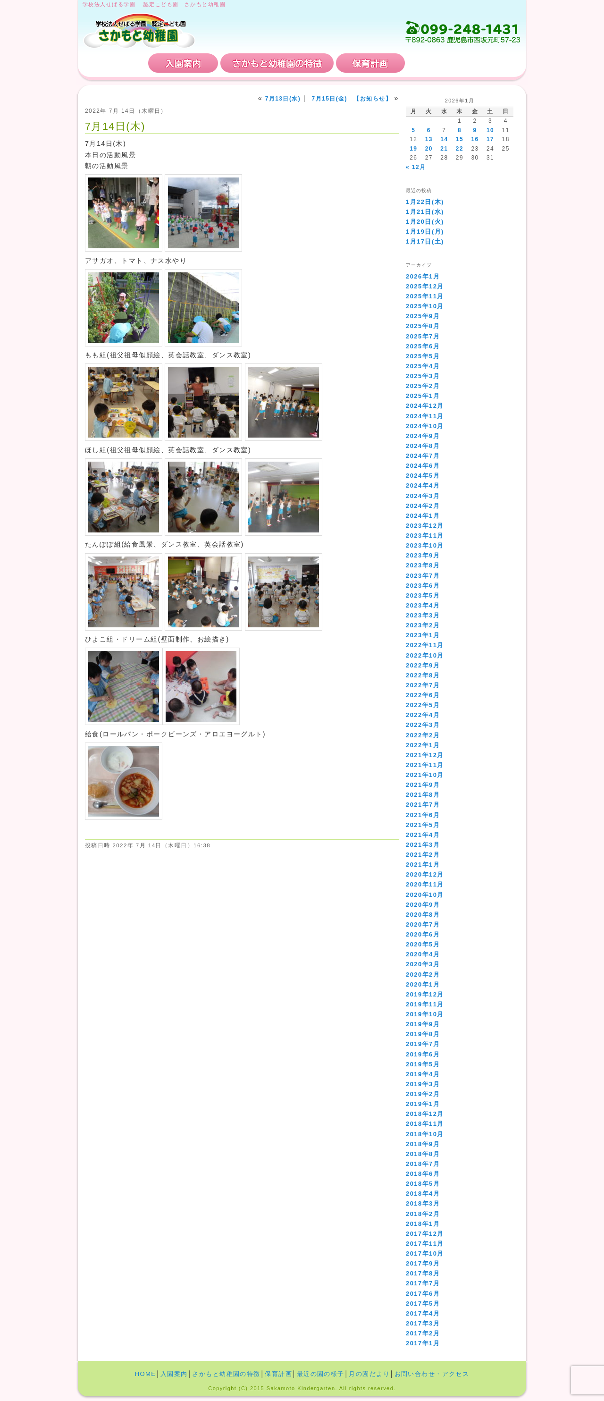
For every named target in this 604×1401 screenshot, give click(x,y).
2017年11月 (425, 1243)
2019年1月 (423, 1103)
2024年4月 (423, 485)
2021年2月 (423, 854)
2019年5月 (423, 1064)
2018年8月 (423, 1153)
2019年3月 (423, 1084)
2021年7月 (423, 804)
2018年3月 (423, 1203)
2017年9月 (423, 1263)
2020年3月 (423, 964)
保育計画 (370, 63)
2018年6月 (423, 1173)
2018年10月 (425, 1134)
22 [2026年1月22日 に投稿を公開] (459, 148)
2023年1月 (423, 635)
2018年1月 (423, 1223)
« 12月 (416, 167)
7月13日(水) (283, 98)
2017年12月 (425, 1233)
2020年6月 (423, 934)
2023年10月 (425, 545)
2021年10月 (425, 774)
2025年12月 (425, 286)
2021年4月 (423, 834)
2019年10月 (425, 1014)
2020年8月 (423, 914)
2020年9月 (423, 904)
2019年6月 (423, 1054)
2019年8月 (423, 1034)
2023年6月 (423, 585)
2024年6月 (423, 465)
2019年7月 (423, 1043)
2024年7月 (423, 455)
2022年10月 (425, 655)
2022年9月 (423, 665)
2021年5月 (423, 824)
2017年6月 (423, 1293)
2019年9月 (423, 1024)
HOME (114, 63)
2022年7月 (423, 685)
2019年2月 (423, 1093)
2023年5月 (423, 595)
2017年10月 (425, 1253)
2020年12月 (425, 874)
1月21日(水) (425, 211)
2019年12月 (425, 994)
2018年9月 (423, 1144)
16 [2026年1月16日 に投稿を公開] (474, 139)
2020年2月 (423, 974)
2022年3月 (423, 724)
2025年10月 (425, 306)
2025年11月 (425, 296)
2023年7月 (423, 575)
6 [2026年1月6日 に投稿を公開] (429, 130)
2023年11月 (425, 535)
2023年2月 (423, 625)
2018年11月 (425, 1123)
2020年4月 (423, 954)
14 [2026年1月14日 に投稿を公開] (444, 139)
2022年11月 (425, 645)
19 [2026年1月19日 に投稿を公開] (413, 148)
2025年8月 (423, 325)
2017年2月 (423, 1333)
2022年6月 (423, 695)
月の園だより (369, 1373)
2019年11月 (425, 1004)
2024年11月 (425, 416)
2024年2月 (423, 505)
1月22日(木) (425, 201)
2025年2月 (423, 385)
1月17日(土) (425, 241)
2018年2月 (423, 1213)
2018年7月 (423, 1163)
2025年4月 (423, 366)
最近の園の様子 (320, 1373)
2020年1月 (423, 984)
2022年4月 (423, 714)
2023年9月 (423, 555)
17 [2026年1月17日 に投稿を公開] (490, 139)
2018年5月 (423, 1183)
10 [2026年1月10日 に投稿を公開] (490, 130)
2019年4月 (423, 1074)
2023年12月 (425, 525)
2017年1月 (423, 1343)
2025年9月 (423, 316)
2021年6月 (423, 815)
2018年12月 (425, 1113)
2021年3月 (423, 844)
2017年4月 (423, 1313)
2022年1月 (423, 745)
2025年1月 (423, 395)
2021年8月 (423, 794)
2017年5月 (423, 1303)
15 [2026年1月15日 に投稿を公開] (459, 139)
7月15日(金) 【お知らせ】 (351, 98)
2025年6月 (423, 346)
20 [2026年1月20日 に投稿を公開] (429, 148)
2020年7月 (423, 924)
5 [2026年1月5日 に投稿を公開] (413, 130)
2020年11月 (425, 884)
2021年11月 (425, 764)
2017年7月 (423, 1283)
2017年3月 (423, 1323)
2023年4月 (423, 605)
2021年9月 (423, 784)
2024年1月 (423, 515)
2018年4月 (423, 1193)
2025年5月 (423, 356)
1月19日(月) (425, 231)
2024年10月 (425, 426)
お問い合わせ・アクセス (464, 63)
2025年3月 (423, 376)
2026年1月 (423, 276)
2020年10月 (425, 894)
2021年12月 (425, 755)
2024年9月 (423, 435)
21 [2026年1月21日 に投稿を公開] (444, 148)
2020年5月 (423, 944)
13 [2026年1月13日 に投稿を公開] (429, 139)
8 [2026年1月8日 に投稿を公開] (459, 130)
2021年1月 (423, 864)
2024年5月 (423, 475)
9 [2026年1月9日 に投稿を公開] (475, 130)
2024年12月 (425, 405)
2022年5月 (423, 705)
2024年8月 (423, 445)
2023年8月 (423, 565)
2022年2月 (423, 735)
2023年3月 (423, 615)
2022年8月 (423, 675)
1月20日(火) (425, 221)
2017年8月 (423, 1273)
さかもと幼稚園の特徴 (277, 63)
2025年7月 (423, 336)
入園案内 (183, 63)
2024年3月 (423, 495)
